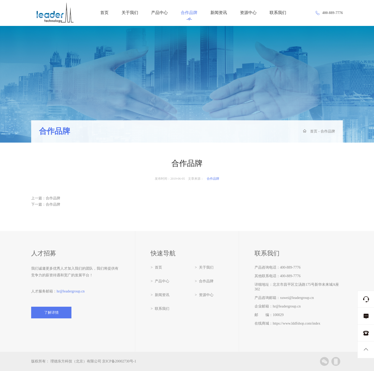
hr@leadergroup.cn (71, 291)
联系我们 (278, 13)
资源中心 (248, 13)
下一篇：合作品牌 (45, 204)
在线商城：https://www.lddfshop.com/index (287, 323)
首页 (104, 13)
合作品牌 (189, 15)
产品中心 (159, 13)
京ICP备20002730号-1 (119, 361)
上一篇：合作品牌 (45, 198)
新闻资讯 (218, 13)
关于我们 (130, 13)
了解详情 (51, 312)
